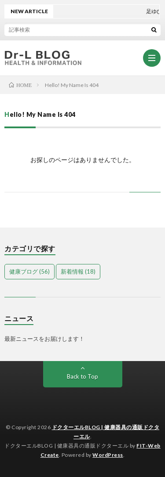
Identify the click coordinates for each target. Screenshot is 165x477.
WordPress (107, 455)
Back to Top (82, 376)
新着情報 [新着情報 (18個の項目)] (78, 271)
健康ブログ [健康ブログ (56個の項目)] (29, 271)
